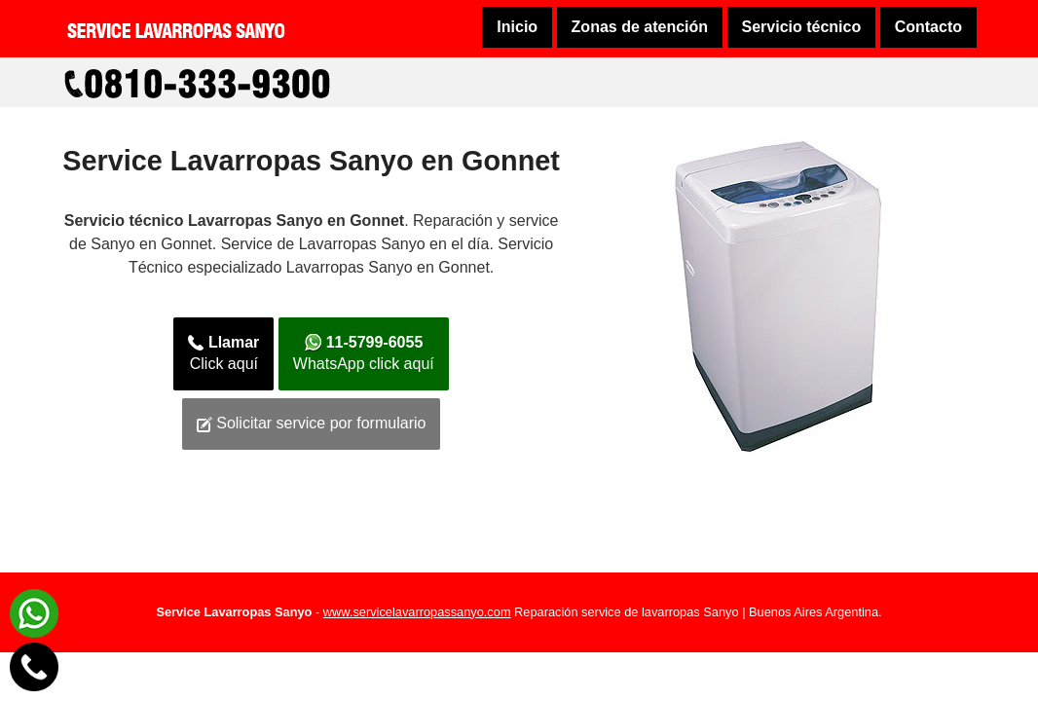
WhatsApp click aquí (363, 353)
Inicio (517, 26)
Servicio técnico (802, 26)
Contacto (928, 26)
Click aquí (223, 353)
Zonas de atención (640, 26)
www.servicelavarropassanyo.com (417, 612)
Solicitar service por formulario (311, 423)
